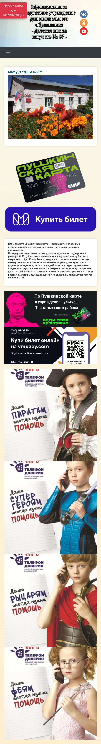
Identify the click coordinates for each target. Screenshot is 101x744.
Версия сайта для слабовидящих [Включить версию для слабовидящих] (13, 10)
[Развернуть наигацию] (8, 52)
